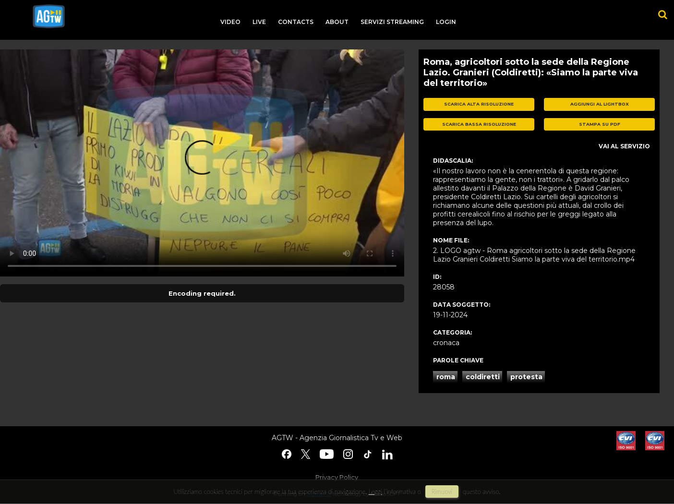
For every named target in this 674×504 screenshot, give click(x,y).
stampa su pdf (599, 124)
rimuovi (442, 491)
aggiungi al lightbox (599, 104)
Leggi (375, 491)
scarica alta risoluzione (479, 104)
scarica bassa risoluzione (479, 124)
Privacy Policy (336, 477)
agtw (48, 16)
